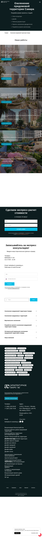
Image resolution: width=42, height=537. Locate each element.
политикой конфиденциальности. (14, 327)
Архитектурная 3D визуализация (14, 502)
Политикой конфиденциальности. (23, 272)
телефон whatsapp (29, 394)
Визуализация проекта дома (13, 513)
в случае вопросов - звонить (11, 394)
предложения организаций (24, 414)
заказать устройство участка (11, 387)
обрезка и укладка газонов (28, 404)
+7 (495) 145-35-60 (10, 446)
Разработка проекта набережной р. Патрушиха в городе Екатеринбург (17, 166)
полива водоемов (19, 409)
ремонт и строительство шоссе (11, 407)
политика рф (22, 389)
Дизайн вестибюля (10, 483)
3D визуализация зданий (12, 515)
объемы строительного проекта (11, 414)
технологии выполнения (26, 402)
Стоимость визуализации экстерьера (12, 510)
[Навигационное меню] (39, 2)
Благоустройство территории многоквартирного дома (13, 474)
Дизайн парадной (10, 485)
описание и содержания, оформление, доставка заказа (15, 399)
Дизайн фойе (9, 489)
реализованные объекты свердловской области (14, 397)
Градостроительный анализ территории (13, 500)
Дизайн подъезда (10, 479)
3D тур (7, 517)
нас (7, 527)
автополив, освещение (10, 409)
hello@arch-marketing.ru (16, 304)
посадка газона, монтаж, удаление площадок (14, 392)
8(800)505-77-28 (9, 296)
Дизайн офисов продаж (12, 481)
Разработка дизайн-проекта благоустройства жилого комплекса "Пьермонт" (18, 84)
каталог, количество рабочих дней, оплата (13, 404)
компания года (20, 394)
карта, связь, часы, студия (10, 412)
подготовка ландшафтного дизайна (25, 407)
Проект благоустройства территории (16, 477)
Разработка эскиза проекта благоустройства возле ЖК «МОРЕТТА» (16, 194)
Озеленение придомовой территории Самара (20, 32)
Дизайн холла (9, 491)
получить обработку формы (29, 392)
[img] (22, 462)
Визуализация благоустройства (14, 467)
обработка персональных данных (12, 389)
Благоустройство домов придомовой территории (16, 470)
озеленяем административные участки (12, 402)
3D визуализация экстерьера (13, 504)
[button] (11, 438)
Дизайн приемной (10, 487)
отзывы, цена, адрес (22, 387)
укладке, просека (28, 409)
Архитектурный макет (11, 498)
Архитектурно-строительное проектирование (13, 495)
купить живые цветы (28, 397)
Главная (6, 32)
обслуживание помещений (22, 412)
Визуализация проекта (9, 506)
